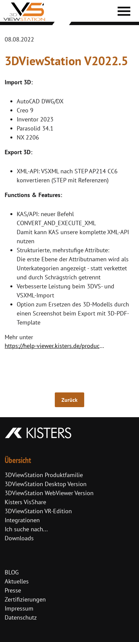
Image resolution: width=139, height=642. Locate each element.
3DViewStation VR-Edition (38, 511)
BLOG (12, 572)
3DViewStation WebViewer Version (49, 493)
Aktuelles (17, 581)
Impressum (19, 608)
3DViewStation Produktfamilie (44, 475)
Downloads (19, 538)
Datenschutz (21, 617)
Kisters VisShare (25, 502)
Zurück (69, 399)
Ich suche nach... (26, 529)
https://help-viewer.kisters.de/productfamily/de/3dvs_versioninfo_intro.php (56, 346)
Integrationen (22, 520)
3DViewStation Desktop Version (46, 484)
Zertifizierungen (25, 599)
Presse (13, 590)
